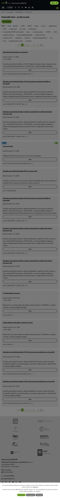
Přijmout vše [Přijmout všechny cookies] (21, 495)
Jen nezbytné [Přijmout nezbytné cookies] (30, 495)
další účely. (35, 487)
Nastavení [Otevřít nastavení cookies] (39, 495)
